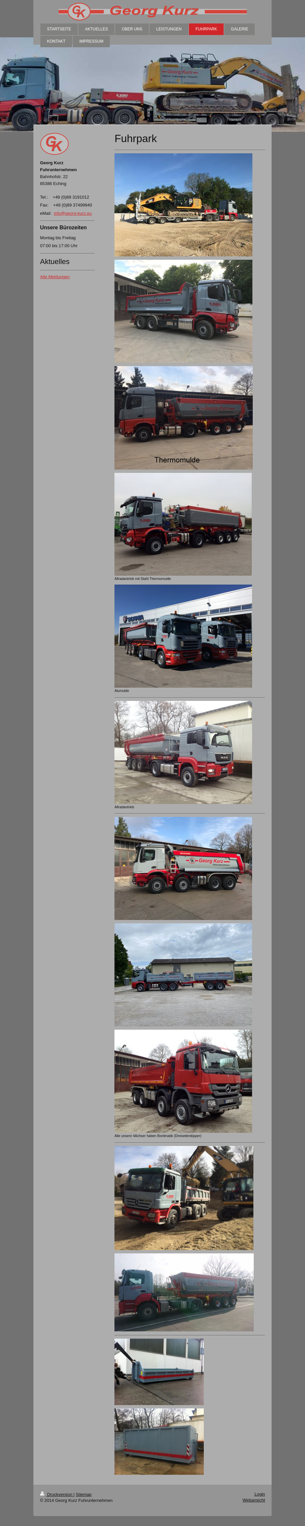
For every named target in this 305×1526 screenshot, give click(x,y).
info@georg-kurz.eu (73, 213)
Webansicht (253, 1500)
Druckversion (56, 1494)
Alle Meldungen (55, 276)
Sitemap (84, 1494)
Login (259, 1494)
